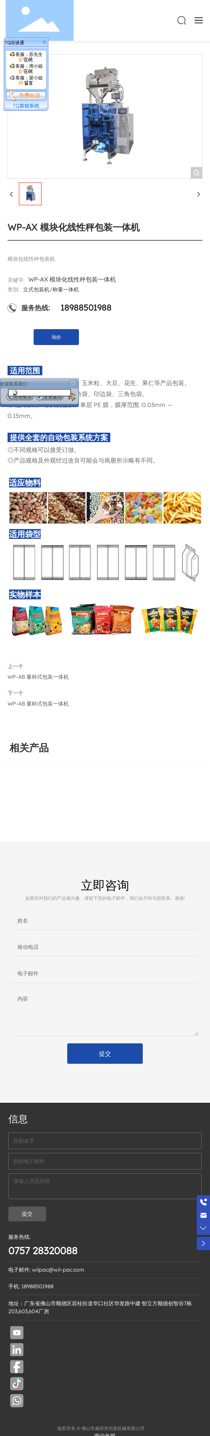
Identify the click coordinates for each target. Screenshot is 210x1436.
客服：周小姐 (26, 68)
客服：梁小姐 (26, 80)
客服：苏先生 (26, 56)
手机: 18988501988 (31, 1286)
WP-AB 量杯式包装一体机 (38, 703)
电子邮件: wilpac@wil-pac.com (46, 1269)
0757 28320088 (42, 1250)
